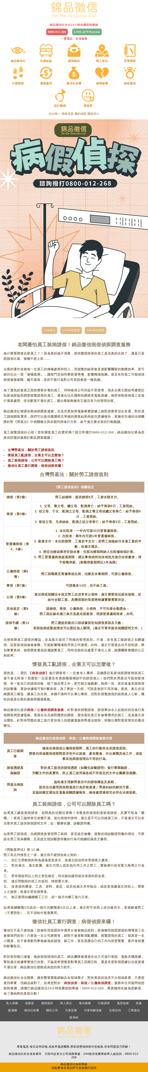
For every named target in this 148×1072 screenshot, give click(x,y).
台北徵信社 (9, 1053)
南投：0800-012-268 (90, 1046)
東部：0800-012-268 (122, 1039)
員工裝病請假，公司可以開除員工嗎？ (36, 427)
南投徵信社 (120, 1053)
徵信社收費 (31, 976)
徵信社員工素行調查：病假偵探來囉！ (36, 432)
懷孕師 (74, 983)
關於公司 (52, 976)
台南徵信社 (33, 1061)
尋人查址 (66, 969)
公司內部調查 (71, 296)
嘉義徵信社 (15, 1061)
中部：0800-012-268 (58, 1039)
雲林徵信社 (138, 1053)
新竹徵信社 (46, 1053)
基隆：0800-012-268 (26, 1046)
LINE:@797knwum (87, 31)
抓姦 (139, 969)
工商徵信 (49, 296)
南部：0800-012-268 (90, 1039)
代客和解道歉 (93, 976)
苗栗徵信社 (64, 1053)
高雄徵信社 (52, 1061)
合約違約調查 (95, 296)
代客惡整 (71, 976)
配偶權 (12, 976)
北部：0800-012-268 (26, 1039)
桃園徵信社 (28, 1053)
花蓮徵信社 (107, 1061)
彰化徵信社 (101, 1053)
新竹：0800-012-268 (58, 1046)
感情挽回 (47, 969)
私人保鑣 (12, 969)
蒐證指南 (123, 969)
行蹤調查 (104, 969)
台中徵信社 (83, 1053)
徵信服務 (85, 969)
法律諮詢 (115, 976)
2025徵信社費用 (129, 1061)
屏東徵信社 (70, 1061)
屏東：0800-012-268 (122, 1046)
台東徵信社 (88, 1061)
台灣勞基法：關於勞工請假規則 (31, 416)
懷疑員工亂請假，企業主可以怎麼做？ (36, 421)
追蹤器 (29, 969)
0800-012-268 (57, 31)
